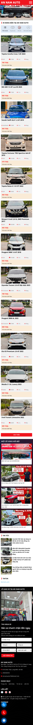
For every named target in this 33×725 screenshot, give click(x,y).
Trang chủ (4, 684)
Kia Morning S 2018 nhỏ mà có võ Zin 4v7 (14, 527)
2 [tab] (17, 18)
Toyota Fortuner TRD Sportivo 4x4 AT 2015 (16, 154)
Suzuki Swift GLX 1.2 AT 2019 (13, 120)
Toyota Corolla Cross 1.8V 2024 (13, 54)
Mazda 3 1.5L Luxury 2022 (11, 384)
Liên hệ (26, 684)
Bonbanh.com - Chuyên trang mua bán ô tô (13, 698)
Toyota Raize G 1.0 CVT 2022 (12, 186)
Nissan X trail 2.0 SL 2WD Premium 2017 (15, 220)
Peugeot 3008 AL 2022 (10, 318)
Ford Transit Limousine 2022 (13, 417)
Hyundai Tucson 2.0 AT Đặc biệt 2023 (16, 285)
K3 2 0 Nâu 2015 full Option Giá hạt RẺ (13, 483)
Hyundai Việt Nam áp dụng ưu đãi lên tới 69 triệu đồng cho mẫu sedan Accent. (21, 541)
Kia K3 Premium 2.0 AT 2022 (12, 351)
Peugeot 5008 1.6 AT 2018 (11, 252)
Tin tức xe (19, 684)
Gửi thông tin (7, 655)
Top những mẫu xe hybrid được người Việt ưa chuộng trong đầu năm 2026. (22, 569)
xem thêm (16, 435)
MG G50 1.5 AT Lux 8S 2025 (12, 87)
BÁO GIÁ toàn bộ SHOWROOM (10, 461)
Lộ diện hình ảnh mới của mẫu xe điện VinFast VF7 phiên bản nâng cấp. (21, 559)
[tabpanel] (16, 10)
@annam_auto (5, 582)
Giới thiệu (12, 684)
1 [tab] (16, 18)
